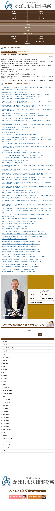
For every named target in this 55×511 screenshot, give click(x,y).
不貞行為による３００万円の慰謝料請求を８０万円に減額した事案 (19, 134)
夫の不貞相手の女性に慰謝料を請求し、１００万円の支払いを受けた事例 (21, 157)
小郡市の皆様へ (6, 436)
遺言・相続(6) (6, 366)
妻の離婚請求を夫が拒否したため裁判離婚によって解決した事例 (18, 271)
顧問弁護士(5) (6, 372)
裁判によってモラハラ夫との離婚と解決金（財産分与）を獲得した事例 (20, 192)
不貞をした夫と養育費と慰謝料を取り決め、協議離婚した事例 (18, 118)
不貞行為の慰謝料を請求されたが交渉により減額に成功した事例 (18, 127)
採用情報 (5, 445)
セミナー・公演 (6, 409)
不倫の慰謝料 (27, 24)
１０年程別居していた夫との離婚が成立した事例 (14, 150)
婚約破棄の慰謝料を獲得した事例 (10, 132)
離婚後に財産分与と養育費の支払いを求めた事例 (14, 239)
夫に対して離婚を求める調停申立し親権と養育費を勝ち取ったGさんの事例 (21, 261)
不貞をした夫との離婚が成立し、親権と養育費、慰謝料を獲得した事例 (20, 143)
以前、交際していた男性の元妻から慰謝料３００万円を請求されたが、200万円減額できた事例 (26, 177)
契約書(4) (5, 375)
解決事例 (14, 16)
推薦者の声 (5, 415)
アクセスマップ (6, 454)
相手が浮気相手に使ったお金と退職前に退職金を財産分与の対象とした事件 (21, 241)
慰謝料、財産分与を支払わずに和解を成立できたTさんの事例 (18, 254)
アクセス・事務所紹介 (47, 298)
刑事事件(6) (5, 382)
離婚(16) (4, 363)
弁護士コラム (41, 18)
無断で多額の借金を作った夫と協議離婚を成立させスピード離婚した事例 (21, 251)
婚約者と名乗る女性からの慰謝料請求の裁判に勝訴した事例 (17, 98)
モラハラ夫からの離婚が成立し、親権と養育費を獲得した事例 (18, 223)
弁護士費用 (41, 16)
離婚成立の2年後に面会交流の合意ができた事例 (14, 226)
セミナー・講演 (14, 41)
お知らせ (5, 442)
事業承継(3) (5, 388)
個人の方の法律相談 (7, 400)
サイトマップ (6, 457)
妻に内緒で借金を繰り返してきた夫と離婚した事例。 (16, 229)
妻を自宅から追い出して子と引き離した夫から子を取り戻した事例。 (20, 221)
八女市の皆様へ (6, 427)
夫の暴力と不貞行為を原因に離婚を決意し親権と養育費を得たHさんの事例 (21, 259)
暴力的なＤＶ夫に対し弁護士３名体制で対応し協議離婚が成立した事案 (20, 249)
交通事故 (27, 30)
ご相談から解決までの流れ (35, 302)
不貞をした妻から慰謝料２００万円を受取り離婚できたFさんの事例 (19, 264)
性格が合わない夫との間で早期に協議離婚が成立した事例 (17, 190)
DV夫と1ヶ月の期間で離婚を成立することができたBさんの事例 (18, 269)
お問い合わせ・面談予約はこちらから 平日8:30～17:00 (27, 335)
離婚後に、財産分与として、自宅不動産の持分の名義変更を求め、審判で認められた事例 (25, 115)
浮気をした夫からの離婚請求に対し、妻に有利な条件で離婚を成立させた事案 (22, 218)
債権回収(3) (5, 378)
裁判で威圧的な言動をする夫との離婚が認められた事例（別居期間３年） (21, 179)
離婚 (27, 21)
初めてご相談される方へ (41, 41)
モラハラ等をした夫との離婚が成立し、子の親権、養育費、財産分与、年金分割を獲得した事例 (26, 87)
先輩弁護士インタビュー (8, 448)
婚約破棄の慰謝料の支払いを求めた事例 (12, 129)
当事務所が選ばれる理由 (8, 357)
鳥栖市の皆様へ (6, 430)
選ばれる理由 (41, 13)
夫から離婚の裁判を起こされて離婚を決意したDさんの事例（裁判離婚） (21, 266)
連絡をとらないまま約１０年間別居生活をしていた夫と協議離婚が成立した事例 (22, 137)
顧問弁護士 (41, 38)
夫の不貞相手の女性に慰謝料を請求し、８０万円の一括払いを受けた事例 (21, 152)
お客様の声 (13, 18)
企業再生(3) (5, 391)
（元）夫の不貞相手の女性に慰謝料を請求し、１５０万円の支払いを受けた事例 (22, 155)
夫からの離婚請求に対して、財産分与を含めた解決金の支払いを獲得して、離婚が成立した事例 (26, 208)
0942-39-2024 (20, 325)
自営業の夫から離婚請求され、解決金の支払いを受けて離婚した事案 (20, 246)
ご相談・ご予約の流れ (8, 439)
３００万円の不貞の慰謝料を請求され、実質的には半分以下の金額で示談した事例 (23, 231)
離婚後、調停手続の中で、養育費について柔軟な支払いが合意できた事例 (21, 244)
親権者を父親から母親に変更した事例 (12, 163)
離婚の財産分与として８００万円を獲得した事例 (14, 92)
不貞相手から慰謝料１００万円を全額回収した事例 (15, 160)
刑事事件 (41, 36)
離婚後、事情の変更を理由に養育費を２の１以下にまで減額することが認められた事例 (24, 234)
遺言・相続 (27, 27)
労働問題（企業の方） (27, 33)
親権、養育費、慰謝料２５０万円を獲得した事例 (14, 89)
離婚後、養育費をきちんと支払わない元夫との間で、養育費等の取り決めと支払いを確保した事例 (27, 195)
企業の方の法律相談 (7, 403)
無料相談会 (27, 43)
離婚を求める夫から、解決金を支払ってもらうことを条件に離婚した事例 (21, 113)
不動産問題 (13, 36)
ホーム (13, 11)
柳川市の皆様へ (6, 424)
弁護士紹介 (41, 11)
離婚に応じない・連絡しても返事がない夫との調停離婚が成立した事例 (20, 198)
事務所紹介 (13, 13)
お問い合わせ (6, 460)
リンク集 (5, 451)
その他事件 (13, 38)
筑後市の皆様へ (6, 433)
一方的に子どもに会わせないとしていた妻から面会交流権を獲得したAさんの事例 (23, 256)
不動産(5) (5, 394)
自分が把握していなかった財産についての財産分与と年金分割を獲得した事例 (22, 236)
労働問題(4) (5, 385)
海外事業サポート (7, 397)
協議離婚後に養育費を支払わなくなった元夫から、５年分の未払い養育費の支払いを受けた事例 (26, 124)
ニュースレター (6, 412)
